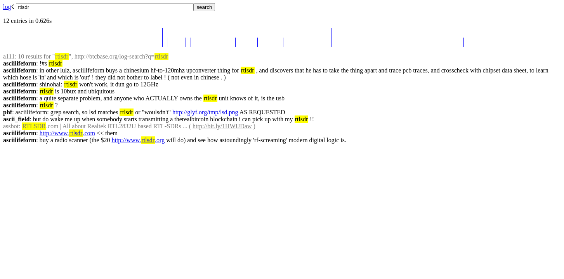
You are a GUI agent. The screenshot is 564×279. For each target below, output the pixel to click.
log (7, 6)
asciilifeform (19, 63)
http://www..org (138, 140)
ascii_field (16, 119)
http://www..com (67, 133)
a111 (9, 56)
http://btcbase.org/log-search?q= (121, 56)
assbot (11, 126)
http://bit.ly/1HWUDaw (222, 126)
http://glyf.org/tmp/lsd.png (205, 112)
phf (7, 112)
